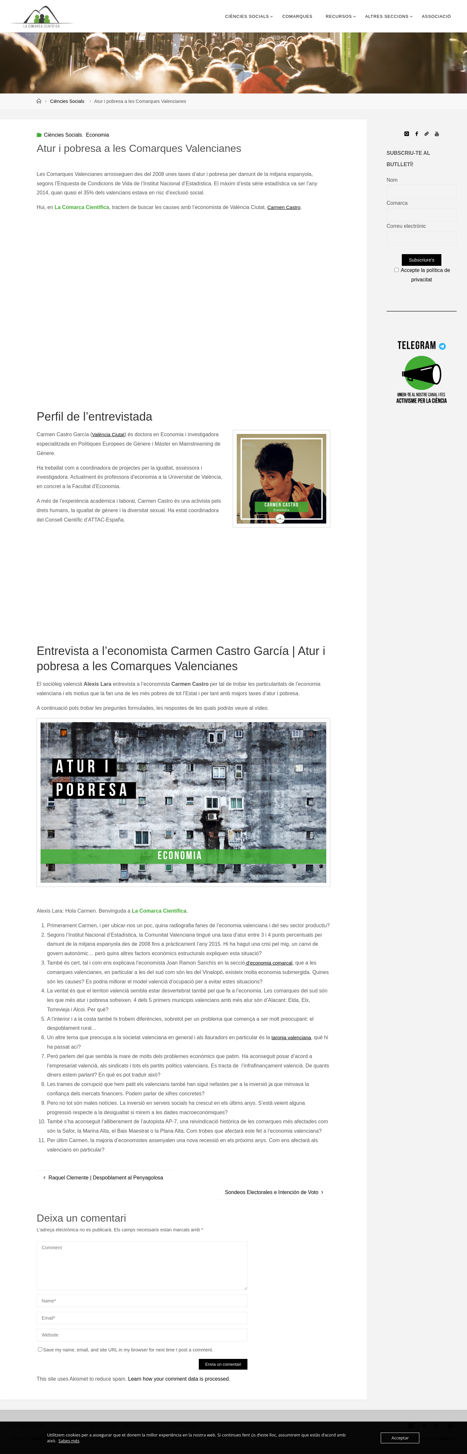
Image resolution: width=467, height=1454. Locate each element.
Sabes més (68, 1441)
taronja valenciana (292, 1038)
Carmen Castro (284, 207)
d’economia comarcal (270, 963)
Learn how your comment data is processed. (179, 1379)
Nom (392, 180)
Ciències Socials (67, 101)
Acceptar (400, 1438)
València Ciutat (109, 434)
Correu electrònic (406, 226)
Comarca (397, 203)
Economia (97, 135)
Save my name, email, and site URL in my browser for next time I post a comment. (125, 1349)
